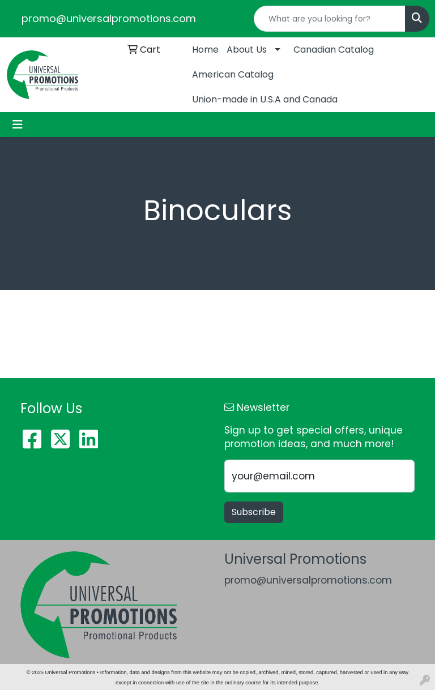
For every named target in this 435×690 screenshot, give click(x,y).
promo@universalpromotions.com (109, 18)
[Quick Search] (330, 19)
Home (205, 49)
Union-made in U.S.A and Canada (265, 99)
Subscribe (254, 511)
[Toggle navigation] (17, 124)
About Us (247, 49)
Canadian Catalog (333, 49)
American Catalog (233, 74)
